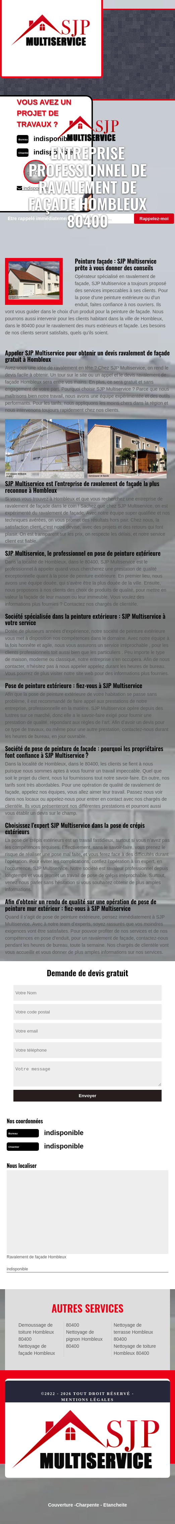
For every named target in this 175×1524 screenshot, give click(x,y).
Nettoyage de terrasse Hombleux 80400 (133, 1332)
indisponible (63, 1132)
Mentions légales (87, 1399)
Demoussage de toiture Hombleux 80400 (36, 1332)
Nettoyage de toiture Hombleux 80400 (135, 1349)
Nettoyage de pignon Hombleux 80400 (84, 1339)
